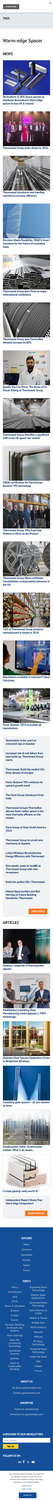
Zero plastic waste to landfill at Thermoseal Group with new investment (23, 869)
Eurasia (15, 1310)
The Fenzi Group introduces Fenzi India (25, 796)
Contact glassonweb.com (26, 1392)
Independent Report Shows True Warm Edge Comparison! (24, 1201)
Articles (26, 1260)
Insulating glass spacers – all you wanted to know (26, 1104)
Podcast (38, 1336)
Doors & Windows (15, 1306)
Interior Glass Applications (38, 1296)
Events (14, 1319)
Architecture (14, 1291)
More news (38, 911)
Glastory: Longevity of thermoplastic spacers (23, 967)
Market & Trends (38, 1317)
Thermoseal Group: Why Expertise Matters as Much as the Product (22, 532)
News (27, 1244)
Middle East (38, 1322)
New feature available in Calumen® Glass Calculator (26, 678)
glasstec (14, 1358)
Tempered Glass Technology (38, 1350)
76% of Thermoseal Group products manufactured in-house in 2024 (23, 631)
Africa (15, 1287)
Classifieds (26, 1254)
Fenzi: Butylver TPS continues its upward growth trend (24, 784)
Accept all (27, 1495)
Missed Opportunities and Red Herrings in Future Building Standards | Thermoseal (23, 895)
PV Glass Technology (38, 1343)
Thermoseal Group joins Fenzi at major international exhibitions (25, 293)
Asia (14, 1296)
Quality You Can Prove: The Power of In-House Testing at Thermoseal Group (25, 388)
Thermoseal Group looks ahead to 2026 (25, 148)
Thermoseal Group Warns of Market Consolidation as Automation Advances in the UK (26, 581)
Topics (26, 1265)
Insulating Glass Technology (38, 1289)
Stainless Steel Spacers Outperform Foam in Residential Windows (26, 1059)
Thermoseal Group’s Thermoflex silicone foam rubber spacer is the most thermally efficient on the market (25, 812)
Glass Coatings (15, 1335)
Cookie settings (26, 1489)
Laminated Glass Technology (38, 1304)
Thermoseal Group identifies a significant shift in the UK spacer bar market (26, 436)
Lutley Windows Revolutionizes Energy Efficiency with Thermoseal (25, 854)
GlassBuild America (14, 1352)
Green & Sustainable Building (14, 1366)
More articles (36, 1213)
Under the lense (38, 1356)
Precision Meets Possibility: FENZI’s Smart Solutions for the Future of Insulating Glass (26, 243)
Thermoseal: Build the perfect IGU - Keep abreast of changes (25, 771)
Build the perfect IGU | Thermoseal (25, 882)
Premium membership (26, 1409)
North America (38, 1327)
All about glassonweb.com (26, 1387)
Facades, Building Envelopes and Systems (14, 1327)
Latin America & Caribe (38, 1312)
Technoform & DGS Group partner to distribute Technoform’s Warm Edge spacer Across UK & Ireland (24, 100)
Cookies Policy (26, 1486)
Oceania (38, 1332)
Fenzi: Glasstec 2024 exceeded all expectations (22, 726)
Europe (15, 1315)
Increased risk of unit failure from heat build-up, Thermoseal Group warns (24, 757)
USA (38, 1361)
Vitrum (38, 1370)
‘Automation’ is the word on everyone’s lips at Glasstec (21, 742)
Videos (38, 1366)
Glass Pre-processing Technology (14, 1342)
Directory (27, 1249)
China (15, 1301)
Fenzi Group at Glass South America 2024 (26, 829)
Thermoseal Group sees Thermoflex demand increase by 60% (23, 340)
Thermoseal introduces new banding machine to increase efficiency (23, 194)
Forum (26, 1270)
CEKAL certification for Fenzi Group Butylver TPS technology (22, 484)
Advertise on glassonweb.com (26, 1414)
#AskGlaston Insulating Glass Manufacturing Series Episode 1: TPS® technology (24, 1013)
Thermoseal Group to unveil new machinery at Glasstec (24, 841)
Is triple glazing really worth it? (20, 1191)
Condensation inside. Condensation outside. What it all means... (22, 1148)
